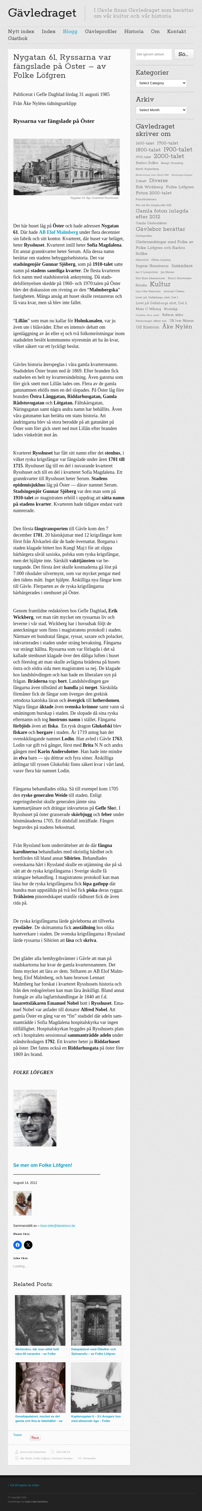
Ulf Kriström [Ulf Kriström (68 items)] (147, 327)
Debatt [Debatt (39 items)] (141, 181)
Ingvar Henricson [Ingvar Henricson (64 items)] (152, 265)
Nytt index (21, 32)
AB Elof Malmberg (58, 232)
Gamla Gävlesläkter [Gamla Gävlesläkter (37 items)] (151, 223)
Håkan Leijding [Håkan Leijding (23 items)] (161, 260)
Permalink (89, 1458)
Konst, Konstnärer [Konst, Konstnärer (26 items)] (180, 278)
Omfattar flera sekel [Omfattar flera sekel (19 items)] (147, 315)
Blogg (70, 32)
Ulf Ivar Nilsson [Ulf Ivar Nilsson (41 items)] (182, 321)
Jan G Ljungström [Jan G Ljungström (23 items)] (147, 272)
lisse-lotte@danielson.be (57, 1226)
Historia (133, 32)
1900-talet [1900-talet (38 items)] (143, 157)
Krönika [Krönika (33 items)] (141, 285)
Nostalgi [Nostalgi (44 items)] (171, 309)
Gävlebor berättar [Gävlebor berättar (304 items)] (160, 229)
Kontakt (176, 32)
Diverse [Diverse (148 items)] (158, 181)
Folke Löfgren (42, 1458)
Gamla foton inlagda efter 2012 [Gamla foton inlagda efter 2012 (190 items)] (162, 214)
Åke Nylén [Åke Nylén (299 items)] (177, 327)
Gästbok (18, 38)
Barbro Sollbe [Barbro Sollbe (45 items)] (147, 163)
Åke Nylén (26, 1458)
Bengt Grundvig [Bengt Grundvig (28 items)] (172, 163)
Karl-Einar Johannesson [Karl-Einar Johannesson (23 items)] (150, 278)
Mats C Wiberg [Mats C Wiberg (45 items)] (148, 309)
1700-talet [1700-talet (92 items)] (167, 143)
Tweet (17, 1435)
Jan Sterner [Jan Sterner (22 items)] (167, 272)
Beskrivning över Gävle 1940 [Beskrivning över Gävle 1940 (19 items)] (152, 174)
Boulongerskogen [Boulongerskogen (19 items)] (182, 174)
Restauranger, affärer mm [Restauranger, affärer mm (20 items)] (151, 321)
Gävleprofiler (101, 32)
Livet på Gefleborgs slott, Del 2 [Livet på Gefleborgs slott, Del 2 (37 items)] (161, 303)
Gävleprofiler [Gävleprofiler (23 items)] (144, 236)
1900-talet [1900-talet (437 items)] (178, 149)
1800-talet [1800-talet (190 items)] (148, 150)
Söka (185, 54)
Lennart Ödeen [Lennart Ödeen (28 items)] (174, 291)
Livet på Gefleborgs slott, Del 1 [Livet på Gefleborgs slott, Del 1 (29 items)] (157, 297)
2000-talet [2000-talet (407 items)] (169, 156)
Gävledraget (42, 13)
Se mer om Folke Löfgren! (42, 1165)
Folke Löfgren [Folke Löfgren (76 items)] (180, 187)
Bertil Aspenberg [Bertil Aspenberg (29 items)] (147, 169)
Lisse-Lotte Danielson (33, 1451)
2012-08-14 (63, 1451)
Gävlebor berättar (62, 1458)
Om (155, 32)
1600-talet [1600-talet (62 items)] (145, 143)
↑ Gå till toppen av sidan (23, 1485)
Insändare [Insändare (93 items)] (182, 266)
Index (49, 32)
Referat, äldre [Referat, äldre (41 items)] (172, 315)
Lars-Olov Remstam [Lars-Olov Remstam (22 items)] (148, 291)
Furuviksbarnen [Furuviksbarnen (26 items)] (146, 199)
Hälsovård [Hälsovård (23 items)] (142, 260)
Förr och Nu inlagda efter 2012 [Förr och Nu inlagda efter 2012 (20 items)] (153, 205)
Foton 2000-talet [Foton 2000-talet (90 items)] (154, 193)
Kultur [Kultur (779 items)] (160, 284)
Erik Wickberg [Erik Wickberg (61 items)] (149, 187)
